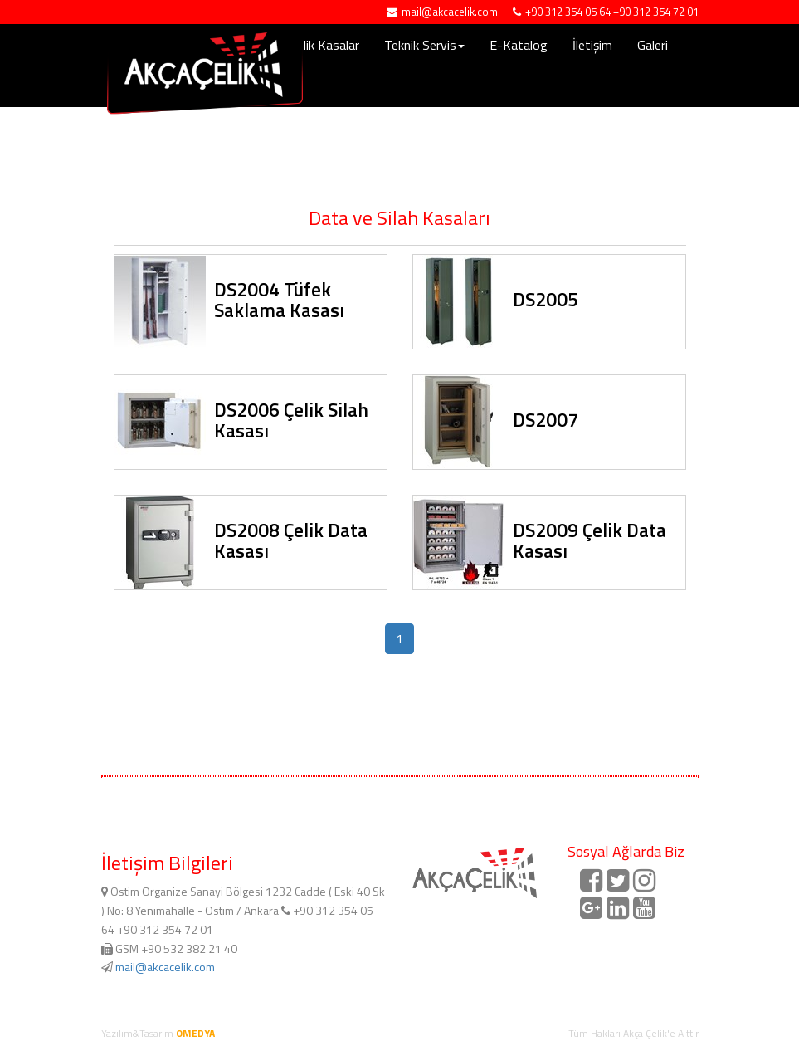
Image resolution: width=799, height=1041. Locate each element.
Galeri (652, 45)
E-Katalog (519, 45)
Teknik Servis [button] (424, 45)
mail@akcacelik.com (165, 966)
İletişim (592, 45)
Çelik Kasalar (324, 45)
